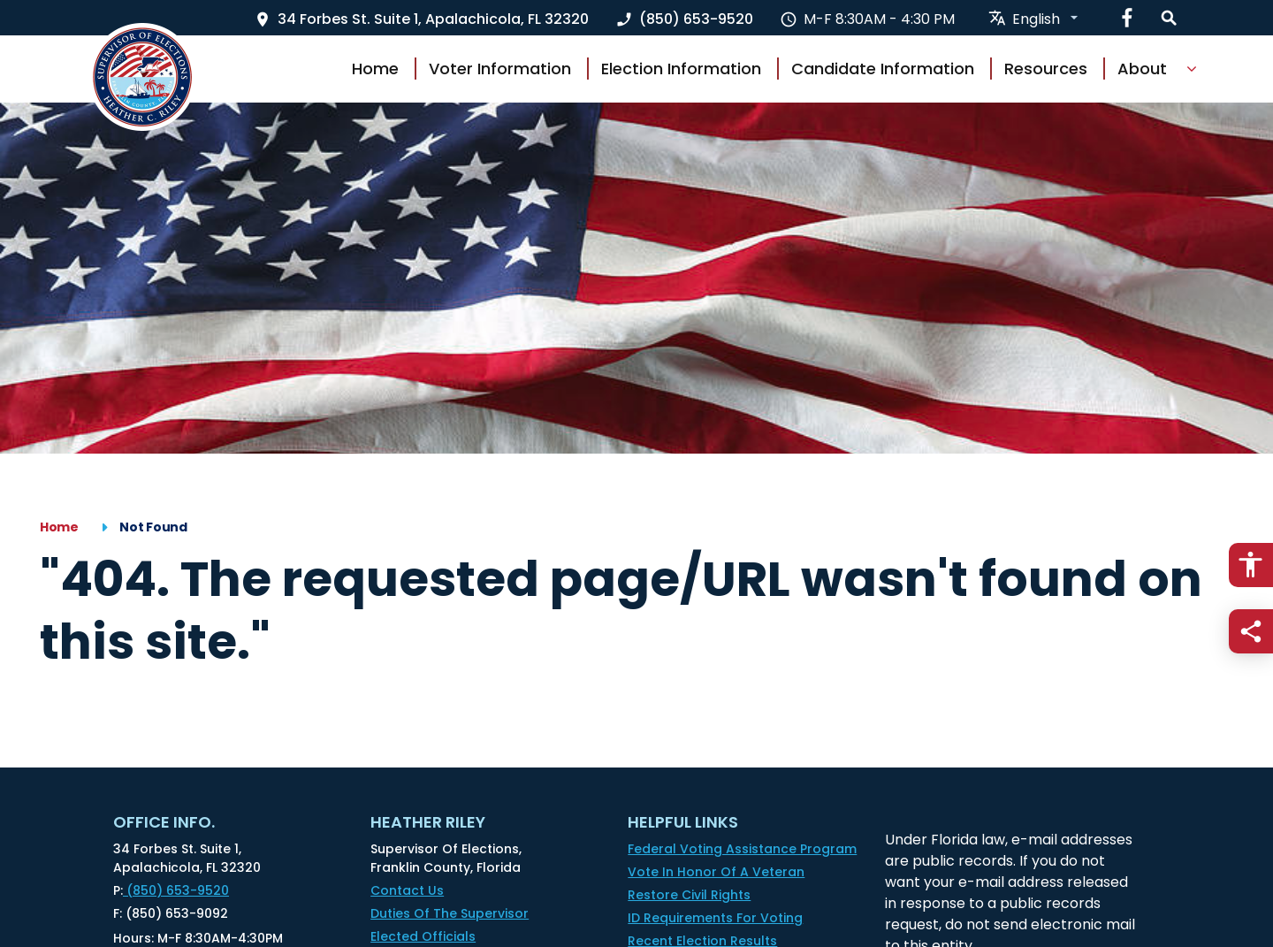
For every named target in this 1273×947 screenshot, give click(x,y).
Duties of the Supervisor (449, 913)
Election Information (681, 68)
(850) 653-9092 (170, 914)
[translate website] (1034, 19)
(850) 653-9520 (171, 891)
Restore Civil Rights (689, 895)
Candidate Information (882, 68)
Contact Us (407, 890)
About (1142, 68)
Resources (1045, 68)
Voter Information (500, 68)
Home (375, 68)
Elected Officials (423, 936)
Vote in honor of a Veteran (716, 872)
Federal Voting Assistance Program (742, 849)
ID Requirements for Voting (715, 918)
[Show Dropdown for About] (1191, 69)
